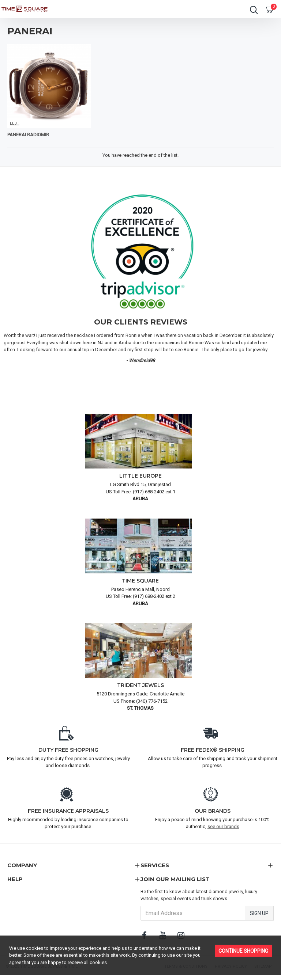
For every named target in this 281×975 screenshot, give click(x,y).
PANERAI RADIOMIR (28, 134)
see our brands (223, 826)
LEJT (14, 123)
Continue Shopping (243, 951)
